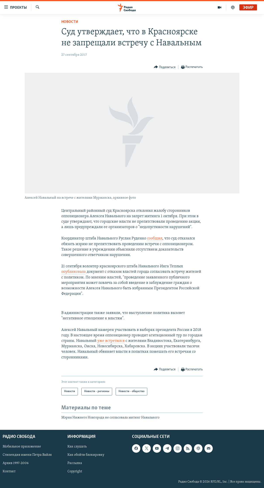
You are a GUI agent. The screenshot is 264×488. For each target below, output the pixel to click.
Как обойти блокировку (85, 455)
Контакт (9, 471)
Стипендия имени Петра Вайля (27, 455)
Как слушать (77, 447)
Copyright (74, 471)
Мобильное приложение (22, 447)
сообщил (154, 238)
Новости (69, 22)
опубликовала (73, 272)
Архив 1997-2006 (16, 463)
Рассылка (74, 463)
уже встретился (111, 341)
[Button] (164, 67)
